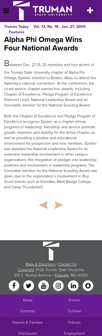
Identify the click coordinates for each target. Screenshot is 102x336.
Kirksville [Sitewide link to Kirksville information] (62, 275)
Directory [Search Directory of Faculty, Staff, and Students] (27, 311)
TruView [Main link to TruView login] (74, 311)
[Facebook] (14, 286)
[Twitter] (29, 286)
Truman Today (16, 26)
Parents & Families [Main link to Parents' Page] (28, 322)
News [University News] (27, 300)
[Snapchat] (88, 286)
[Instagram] (59, 286)
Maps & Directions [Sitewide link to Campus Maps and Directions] (40, 264)
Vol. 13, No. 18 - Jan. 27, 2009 (59, 26)
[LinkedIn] (73, 286)
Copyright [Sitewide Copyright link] (26, 269)
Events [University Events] (74, 300)
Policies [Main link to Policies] (74, 322)
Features (16, 32)
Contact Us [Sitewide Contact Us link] (67, 264)
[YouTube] (44, 286)
